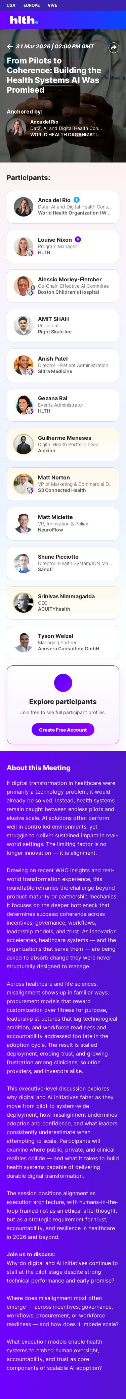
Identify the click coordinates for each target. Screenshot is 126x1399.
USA (11, 5)
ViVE (52, 5)
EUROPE (32, 5)
